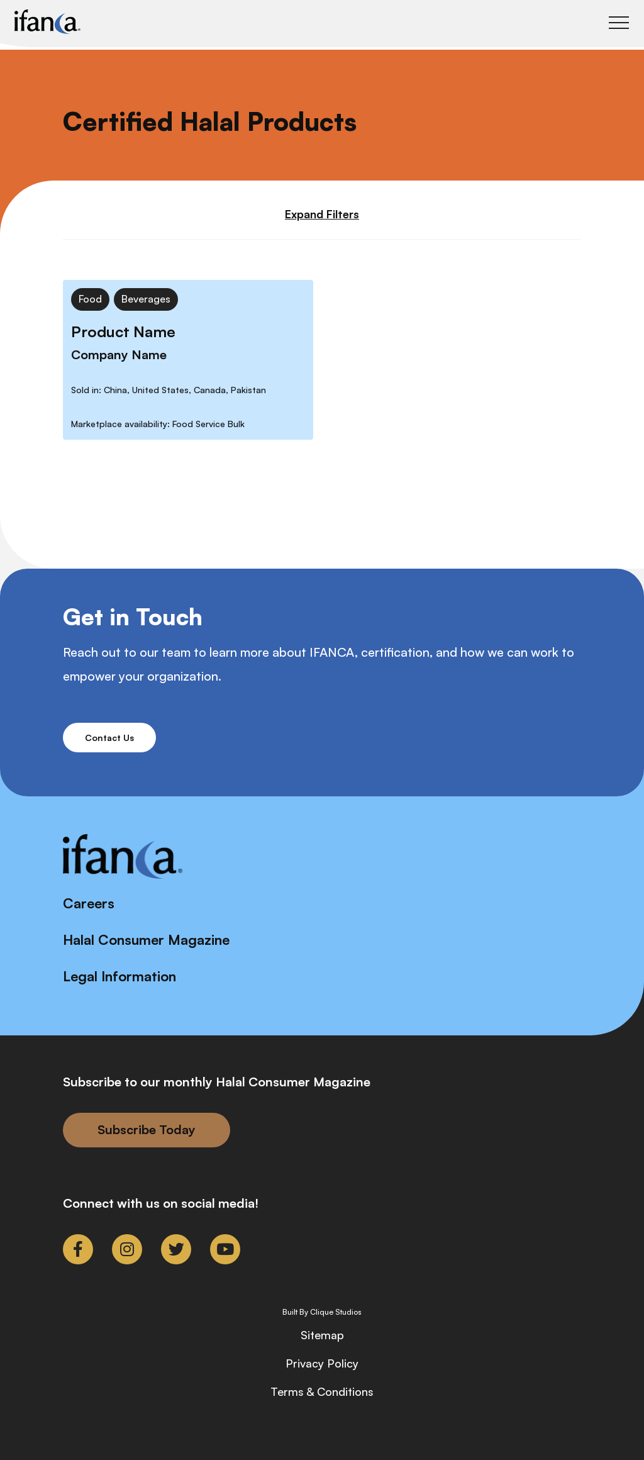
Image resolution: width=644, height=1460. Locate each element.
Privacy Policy (322, 1363)
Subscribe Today (146, 1129)
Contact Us (109, 737)
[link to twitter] (176, 1249)
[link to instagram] (127, 1249)
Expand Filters (322, 214)
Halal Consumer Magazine (146, 939)
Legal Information (119, 975)
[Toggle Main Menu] (619, 22)
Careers (88, 902)
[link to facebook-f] (78, 1249)
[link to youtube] (225, 1249)
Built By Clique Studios (322, 1312)
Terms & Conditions (322, 1391)
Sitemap (322, 1335)
